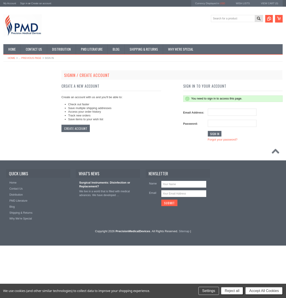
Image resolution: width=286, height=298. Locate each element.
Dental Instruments (17, 98)
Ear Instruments (15, 106)
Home (11, 58)
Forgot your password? (223, 139)
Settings (208, 291)
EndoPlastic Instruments (20, 114)
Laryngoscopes (15, 136)
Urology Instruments (18, 197)
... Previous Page (30, 58)
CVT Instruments (16, 83)
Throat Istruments (16, 189)
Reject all (232, 291)
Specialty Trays (15, 91)
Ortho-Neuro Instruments (21, 159)
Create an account (41, 3)
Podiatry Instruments (18, 174)
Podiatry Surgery (16, 182)
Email (152, 245)
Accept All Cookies (264, 291)
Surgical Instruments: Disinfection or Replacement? (104, 237)
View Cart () (269, 3)
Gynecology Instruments (20, 128)
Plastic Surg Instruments (20, 166)
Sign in (24, 3)
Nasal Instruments (16, 144)
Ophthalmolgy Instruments (21, 151)
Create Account (75, 128)
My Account (9, 3)
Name (153, 236)
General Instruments (18, 121)
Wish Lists (243, 3)
